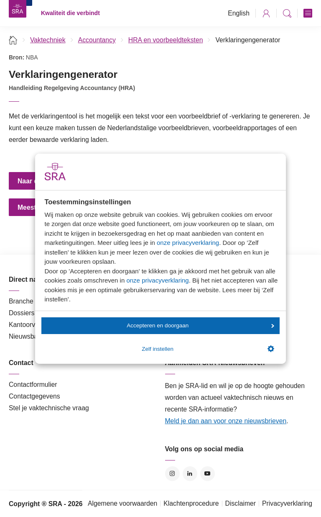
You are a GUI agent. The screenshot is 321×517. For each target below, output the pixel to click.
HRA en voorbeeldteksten (165, 40)
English (239, 13)
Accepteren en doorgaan (200, 325)
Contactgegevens (34, 396)
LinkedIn (190, 473)
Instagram (172, 473)
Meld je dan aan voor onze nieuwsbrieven (226, 420)
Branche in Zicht (32, 301)
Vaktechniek (48, 40)
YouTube (207, 473)
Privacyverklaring (287, 503)
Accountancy (97, 40)
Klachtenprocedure (191, 503)
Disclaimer (240, 503)
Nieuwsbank (27, 336)
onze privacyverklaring (188, 242)
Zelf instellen (208, 348)
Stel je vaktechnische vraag (49, 408)
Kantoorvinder (29, 324)
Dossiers (21, 312)
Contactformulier (33, 384)
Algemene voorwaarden (122, 503)
